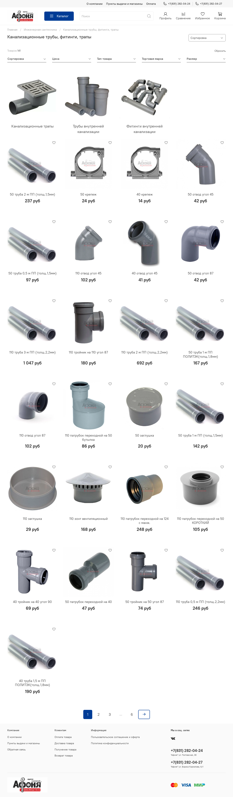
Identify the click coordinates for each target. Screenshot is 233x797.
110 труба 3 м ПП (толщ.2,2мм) (32, 352)
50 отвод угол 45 (200, 194)
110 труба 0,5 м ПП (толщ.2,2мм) (200, 602)
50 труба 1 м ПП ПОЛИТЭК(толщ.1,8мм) (200, 354)
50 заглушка (144, 435)
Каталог (59, 16)
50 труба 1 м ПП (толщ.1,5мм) (200, 435)
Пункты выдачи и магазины (124, 4)
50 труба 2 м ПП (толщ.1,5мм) (32, 194)
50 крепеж (88, 194)
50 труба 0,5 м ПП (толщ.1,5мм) (32, 273)
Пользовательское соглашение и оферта (115, 737)
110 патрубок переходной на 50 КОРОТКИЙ (200, 521)
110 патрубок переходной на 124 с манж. (145, 521)
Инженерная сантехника (40, 29)
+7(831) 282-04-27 (208, 4)
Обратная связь (16, 749)
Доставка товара (64, 743)
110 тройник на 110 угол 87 (88, 352)
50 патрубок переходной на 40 (88, 602)
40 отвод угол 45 (144, 273)
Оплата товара (63, 737)
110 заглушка (32, 519)
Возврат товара (64, 755)
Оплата (151, 4)
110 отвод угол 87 (32, 435)
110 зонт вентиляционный (88, 519)
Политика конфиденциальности (110, 743)
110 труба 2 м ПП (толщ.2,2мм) (144, 352)
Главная (12, 29)
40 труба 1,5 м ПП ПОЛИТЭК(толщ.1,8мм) (32, 683)
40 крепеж (145, 194)
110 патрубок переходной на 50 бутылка (88, 437)
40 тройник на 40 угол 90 (32, 602)
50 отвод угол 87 (200, 273)
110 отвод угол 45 (88, 273)
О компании (94, 4)
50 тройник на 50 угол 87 (144, 602)
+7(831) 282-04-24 (176, 4)
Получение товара (65, 749)
